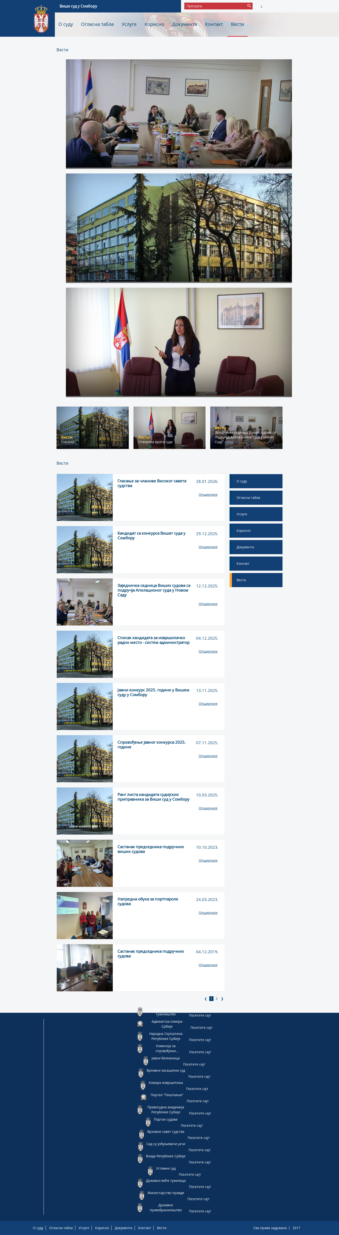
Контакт (214, 24)
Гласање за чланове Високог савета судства (151, 483)
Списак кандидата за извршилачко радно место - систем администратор (153, 640)
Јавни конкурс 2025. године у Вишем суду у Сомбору (153, 692)
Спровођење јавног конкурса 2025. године (151, 744)
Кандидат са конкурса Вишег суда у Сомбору (151, 535)
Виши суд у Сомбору (78, 6)
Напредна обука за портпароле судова (147, 901)
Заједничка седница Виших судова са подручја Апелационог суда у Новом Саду (141, 171)
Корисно (154, 24)
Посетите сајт (200, 1015)
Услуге (129, 24)
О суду (65, 24)
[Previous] (205, 998)
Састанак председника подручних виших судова (150, 849)
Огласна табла (97, 24)
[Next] (222, 998)
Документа (184, 24)
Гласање (83, 285)
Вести (237, 24)
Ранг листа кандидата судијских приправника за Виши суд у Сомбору (153, 797)
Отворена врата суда (93, 399)
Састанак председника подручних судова (150, 953)
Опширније (208, 494)
